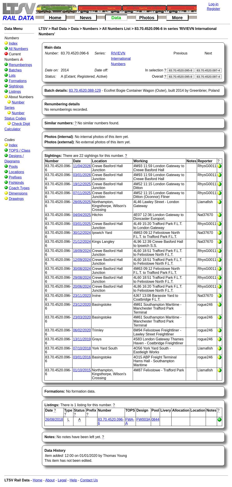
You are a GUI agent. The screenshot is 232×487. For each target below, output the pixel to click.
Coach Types (19, 188)
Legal (62, 480)
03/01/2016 (82, 357)
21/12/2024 (82, 242)
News (85, 17)
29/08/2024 (82, 277)
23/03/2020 (82, 317)
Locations (16, 172)
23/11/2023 (82, 296)
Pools (13, 167)
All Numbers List (116, 29)
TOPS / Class (19, 150)
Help (73, 480)
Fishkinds (16, 183)
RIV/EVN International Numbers (121, 58)
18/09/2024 (82, 251)
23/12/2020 (82, 304)
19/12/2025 (82, 184)
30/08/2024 (82, 269)
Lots (12, 75)
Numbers (90, 29)
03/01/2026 (82, 175)
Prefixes (15, 177)
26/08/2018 (54, 419)
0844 (155, 419)
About (50, 480)
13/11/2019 (82, 339)
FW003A (143, 419)
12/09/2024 (82, 260)
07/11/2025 (82, 193)
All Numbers (18, 49)
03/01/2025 (82, 224)
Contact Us (89, 480)
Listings (15, 92)
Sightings (16, 86)
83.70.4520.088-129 (85, 90)
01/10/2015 (82, 370)
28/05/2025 (82, 202)
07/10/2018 (82, 348)
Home (55, 17)
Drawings (16, 199)
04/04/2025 (82, 215)
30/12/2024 (82, 233)
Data (116, 17)
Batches (15, 70)
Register (213, 9)
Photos (146, 17)
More (177, 17)
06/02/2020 (82, 330)
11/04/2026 (82, 166)
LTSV (43, 29)
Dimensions (18, 193)
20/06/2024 (82, 286)
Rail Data (59, 29)
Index (13, 43)
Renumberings (20, 65)
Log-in (213, 4)
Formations (18, 81)
